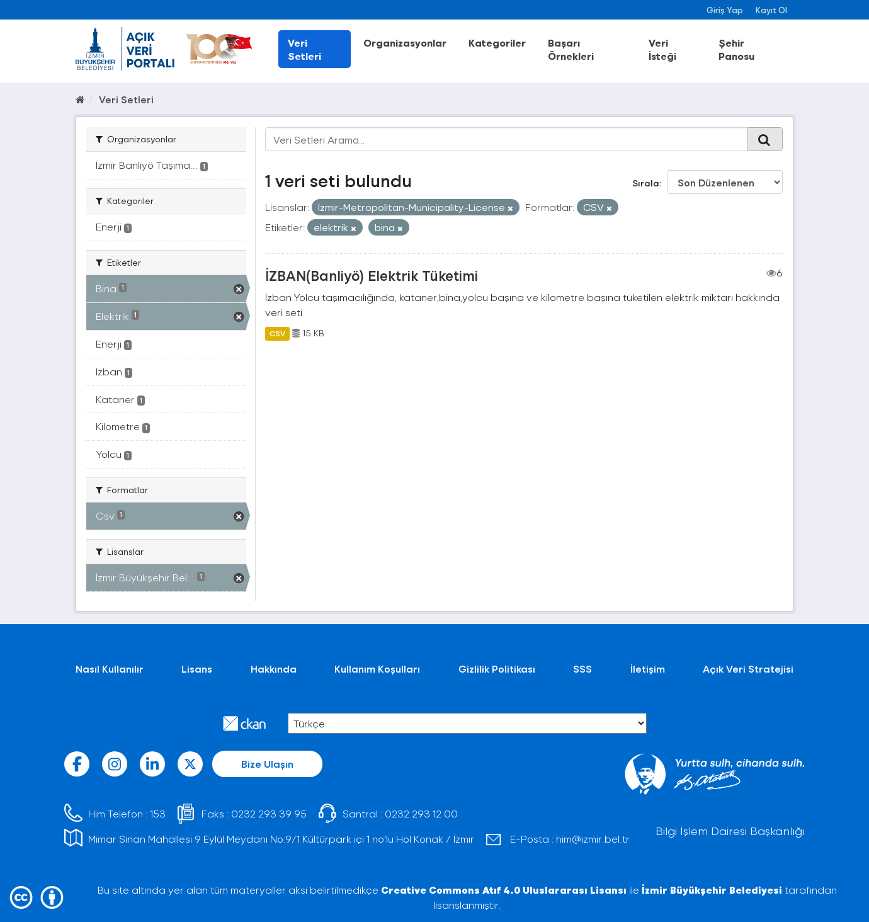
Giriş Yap (725, 9)
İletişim (647, 668)
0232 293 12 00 (421, 813)
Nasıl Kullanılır (110, 668)
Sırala (645, 183)
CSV (277, 333)
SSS (582, 668)
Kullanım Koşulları (377, 668)
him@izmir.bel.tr (593, 838)
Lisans (196, 668)
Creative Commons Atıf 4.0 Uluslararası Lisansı (504, 889)
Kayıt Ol (771, 9)
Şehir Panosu (736, 49)
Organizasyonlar (404, 42)
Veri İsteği (662, 49)
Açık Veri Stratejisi (748, 668)
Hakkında (274, 668)
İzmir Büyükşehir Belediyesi (712, 889)
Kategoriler (497, 42)
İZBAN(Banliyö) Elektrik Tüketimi (371, 275)
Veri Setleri (304, 49)
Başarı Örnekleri (571, 49)
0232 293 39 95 (269, 813)
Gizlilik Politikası (496, 668)
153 (158, 813)
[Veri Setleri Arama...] (506, 139)
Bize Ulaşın (267, 763)
